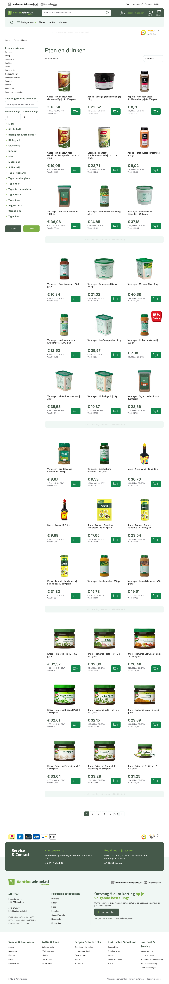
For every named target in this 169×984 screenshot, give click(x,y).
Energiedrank (80, 955)
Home (7, 40)
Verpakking (15, 211)
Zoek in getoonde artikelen (21, 98)
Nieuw (42, 22)
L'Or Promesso (47, 951)
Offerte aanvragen (148, 967)
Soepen (8, 81)
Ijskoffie (44, 955)
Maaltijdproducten (12, 77)
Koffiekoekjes (46, 963)
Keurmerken (56, 923)
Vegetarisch (15, 205)
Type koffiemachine (20, 189)
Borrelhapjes (10, 70)
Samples (148, 4)
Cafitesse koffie (47, 947)
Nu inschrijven (108, 912)
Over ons (55, 899)
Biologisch (14, 140)
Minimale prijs (12, 111)
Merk (11, 123)
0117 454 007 (56, 863)
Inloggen (129, 13)
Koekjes (8, 63)
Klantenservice (54, 850)
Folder (156, 4)
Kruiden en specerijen (14, 92)
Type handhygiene (19, 178)
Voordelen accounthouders (152, 959)
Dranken (8, 52)
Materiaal (14, 162)
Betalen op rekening (149, 963)
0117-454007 (14, 908)
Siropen (78, 959)
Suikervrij (14, 167)
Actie (52, 22)
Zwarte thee (46, 959)
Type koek (14, 183)
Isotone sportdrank (82, 951)
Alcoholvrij (14, 129)
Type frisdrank (17, 173)
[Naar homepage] (11, 22)
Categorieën (27, 22)
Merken (63, 22)
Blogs (128, 4)
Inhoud (12, 151)
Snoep (7, 56)
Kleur (11, 156)
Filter (13, 228)
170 (116, 814)
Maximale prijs (30, 111)
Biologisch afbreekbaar (22, 134)
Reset (31, 228)
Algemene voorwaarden (117, 979)
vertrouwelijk (109, 918)
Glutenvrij (14, 145)
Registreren (139, 13)
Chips (7, 67)
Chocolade (9, 59)
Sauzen (8, 85)
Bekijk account (115, 863)
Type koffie (15, 194)
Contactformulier (58, 915)
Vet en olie (9, 88)
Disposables (113, 947)
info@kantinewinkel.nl (17, 911)
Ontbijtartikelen (11, 74)
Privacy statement (136, 979)
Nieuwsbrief (138, 4)
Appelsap (79, 963)
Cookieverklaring (154, 979)
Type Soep (14, 216)
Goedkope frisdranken (84, 947)
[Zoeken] (107, 13)
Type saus (14, 200)
